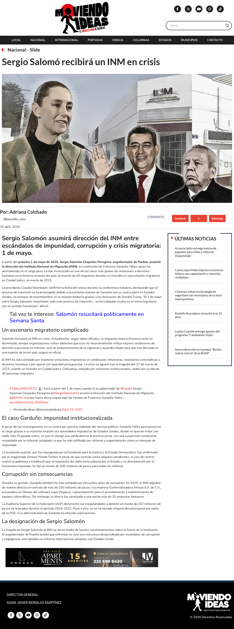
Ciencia (117, 40)
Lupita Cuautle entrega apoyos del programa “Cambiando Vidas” (197, 333)
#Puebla (126, 388)
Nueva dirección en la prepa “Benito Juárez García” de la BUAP (198, 351)
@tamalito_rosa (14, 219)
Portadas (95, 40)
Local (16, 40)
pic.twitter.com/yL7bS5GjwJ (29, 402)
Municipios (189, 40)
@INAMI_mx (19, 398)
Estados (165, 40)
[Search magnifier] (227, 25)
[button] (180, 218)
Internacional (66, 40)
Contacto (215, 40)
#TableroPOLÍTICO (23, 388)
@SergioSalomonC (65, 393)
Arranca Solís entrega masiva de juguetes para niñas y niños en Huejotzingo (195, 251)
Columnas (141, 40)
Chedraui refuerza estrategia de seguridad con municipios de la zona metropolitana (198, 295)
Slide (35, 50)
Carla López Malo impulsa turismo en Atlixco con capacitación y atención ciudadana (199, 273)
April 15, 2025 (72, 409)
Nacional (38, 40)
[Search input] (197, 25)
